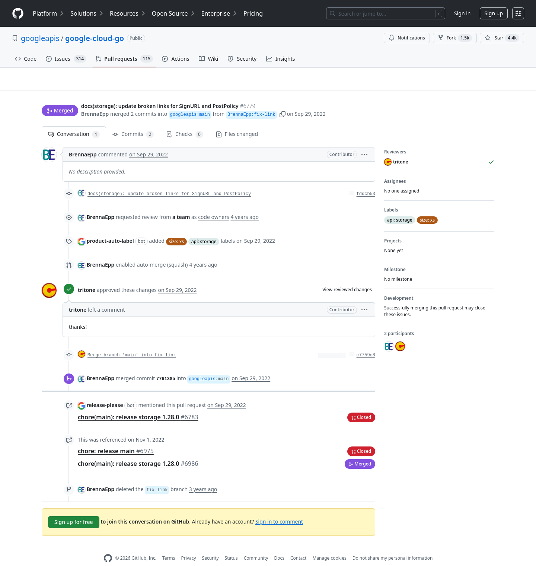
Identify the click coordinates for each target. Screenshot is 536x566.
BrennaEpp (95, 99)
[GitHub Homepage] (107, 546)
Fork (455, 38)
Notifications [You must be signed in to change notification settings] (407, 38)
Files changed (237, 122)
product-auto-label (110, 229)
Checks (184, 123)
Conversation (74, 123)
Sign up (494, 13)
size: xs (176, 229)
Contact (298, 546)
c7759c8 (366, 343)
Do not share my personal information (392, 546)
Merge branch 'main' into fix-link (131, 343)
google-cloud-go (94, 38)
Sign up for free (73, 509)
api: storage (204, 229)
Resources (128, 13)
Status (231, 546)
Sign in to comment (279, 509)
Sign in (462, 13)
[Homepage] (18, 13)
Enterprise (219, 13)
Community (256, 546)
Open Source (173, 13)
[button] (282, 100)
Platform (48, 13)
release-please (105, 393)
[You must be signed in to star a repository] (502, 38)
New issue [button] (471, 84)
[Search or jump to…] (385, 13)
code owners (213, 205)
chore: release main (116, 439)
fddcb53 (366, 182)
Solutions (87, 13)
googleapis (40, 38)
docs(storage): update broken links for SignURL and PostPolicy (169, 182)
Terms (168, 546)
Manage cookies (329, 546)
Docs (279, 546)
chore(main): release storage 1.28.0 (138, 405)
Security (210, 546)
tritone (86, 278)
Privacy (188, 546)
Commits (133, 123)
